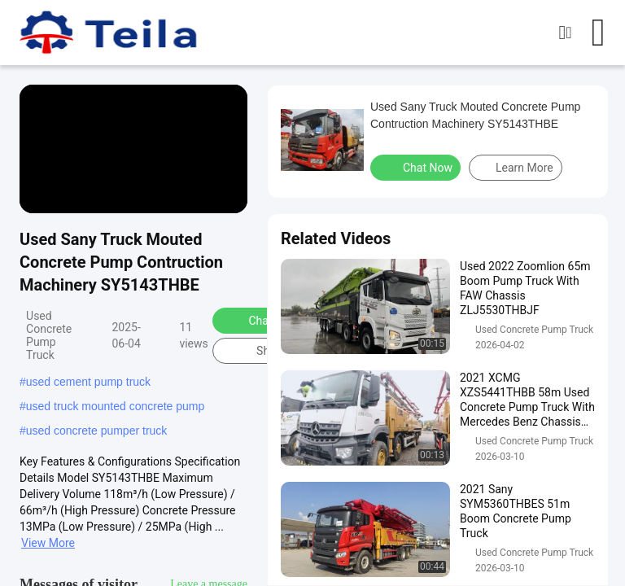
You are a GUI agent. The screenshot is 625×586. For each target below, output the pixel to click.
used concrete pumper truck (97, 430)
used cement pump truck (88, 381)
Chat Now (262, 320)
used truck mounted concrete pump (115, 406)
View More (48, 542)
